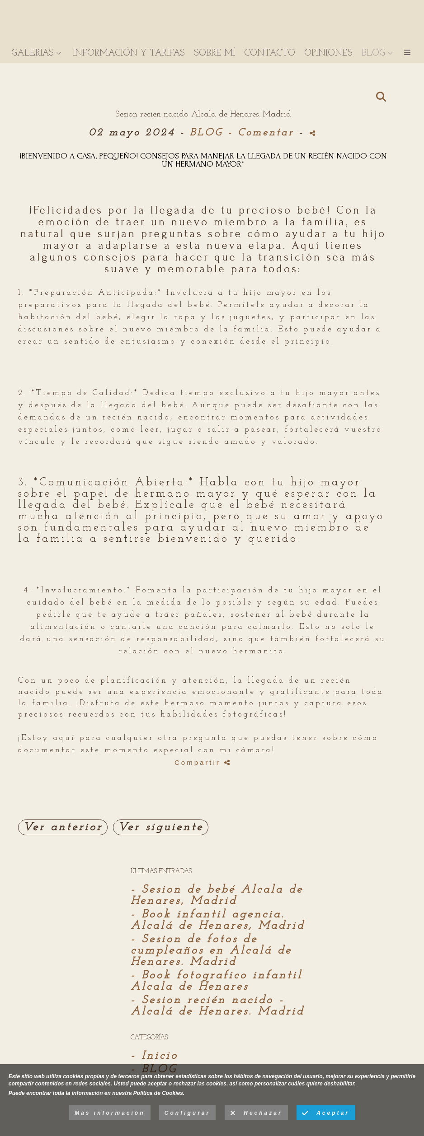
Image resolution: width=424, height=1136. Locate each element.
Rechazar (256, 1113)
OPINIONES (328, 54)
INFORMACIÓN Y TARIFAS (129, 54)
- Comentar (263, 133)
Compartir (202, 762)
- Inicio (154, 1056)
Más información (110, 1113)
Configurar (187, 1113)
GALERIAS (32, 54)
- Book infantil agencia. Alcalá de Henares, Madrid (218, 920)
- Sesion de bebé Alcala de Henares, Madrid (217, 895)
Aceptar (325, 1113)
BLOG (373, 54)
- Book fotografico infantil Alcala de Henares (216, 981)
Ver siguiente (160, 827)
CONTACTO (269, 54)
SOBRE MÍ (214, 54)
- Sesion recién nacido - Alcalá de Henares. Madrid (217, 1006)
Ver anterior (63, 827)
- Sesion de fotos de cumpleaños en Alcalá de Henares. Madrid (211, 951)
